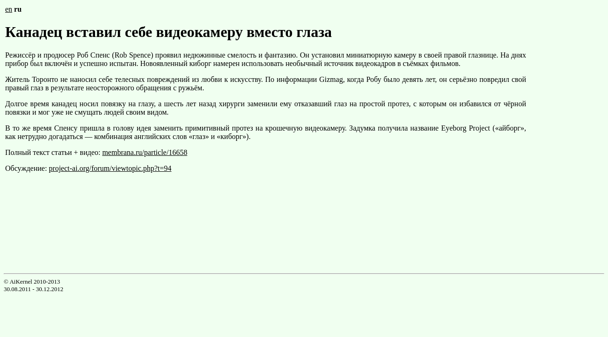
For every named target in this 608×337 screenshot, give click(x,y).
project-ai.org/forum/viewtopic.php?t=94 (110, 168)
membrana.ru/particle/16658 (144, 152)
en (8, 9)
